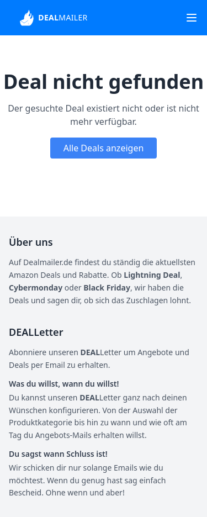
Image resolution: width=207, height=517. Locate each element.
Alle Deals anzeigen (103, 148)
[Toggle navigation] (191, 17)
